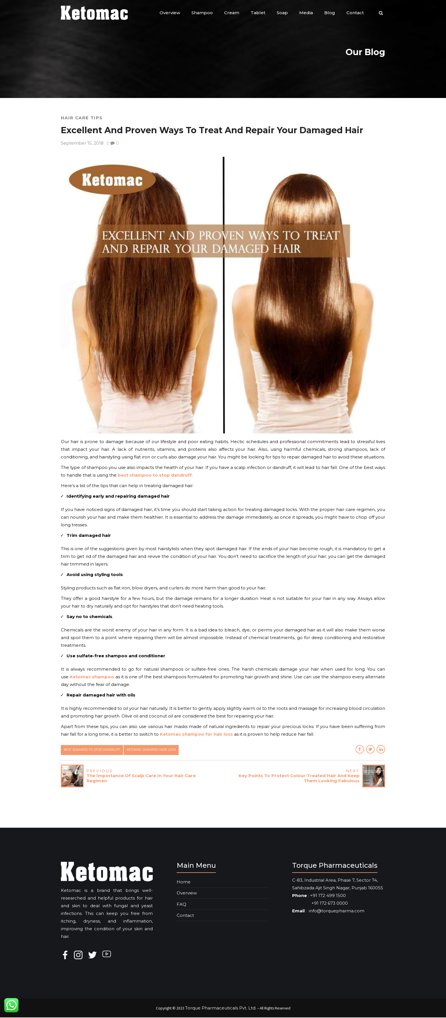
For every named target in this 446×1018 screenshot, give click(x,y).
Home (184, 882)
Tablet (258, 12)
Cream (231, 12)
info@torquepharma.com (336, 911)
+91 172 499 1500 (328, 896)
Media (306, 12)
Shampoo (202, 12)
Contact (355, 12)
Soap (282, 12)
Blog (329, 12)
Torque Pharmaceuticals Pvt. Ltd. (220, 1008)
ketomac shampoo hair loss (156, 750)
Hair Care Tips (82, 117)
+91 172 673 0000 (320, 903)
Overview (170, 12)
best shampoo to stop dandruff (94, 750)
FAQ (181, 904)
